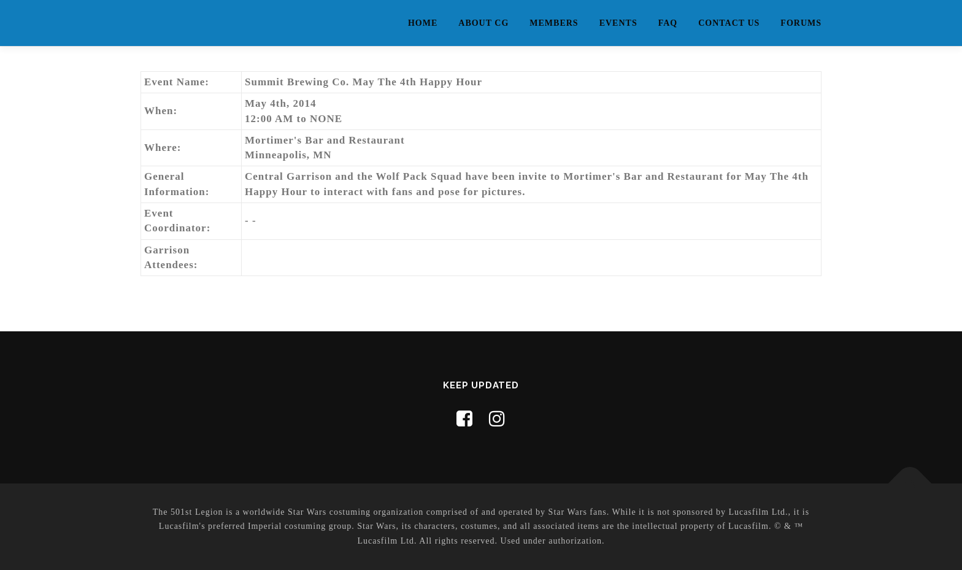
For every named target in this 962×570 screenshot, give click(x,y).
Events (618, 23)
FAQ (668, 23)
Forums (801, 23)
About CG (483, 23)
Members (553, 23)
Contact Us (729, 23)
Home (422, 23)
